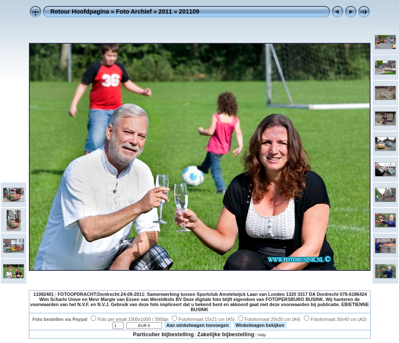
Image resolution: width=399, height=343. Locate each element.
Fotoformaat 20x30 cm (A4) (269, 319)
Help (262, 334)
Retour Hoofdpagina (80, 11)
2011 (165, 11)
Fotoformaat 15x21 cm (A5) (203, 319)
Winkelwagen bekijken (260, 325)
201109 (189, 11)
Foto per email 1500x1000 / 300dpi (129, 319)
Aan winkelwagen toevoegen (197, 325)
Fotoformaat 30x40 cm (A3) (335, 319)
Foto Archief (134, 11)
